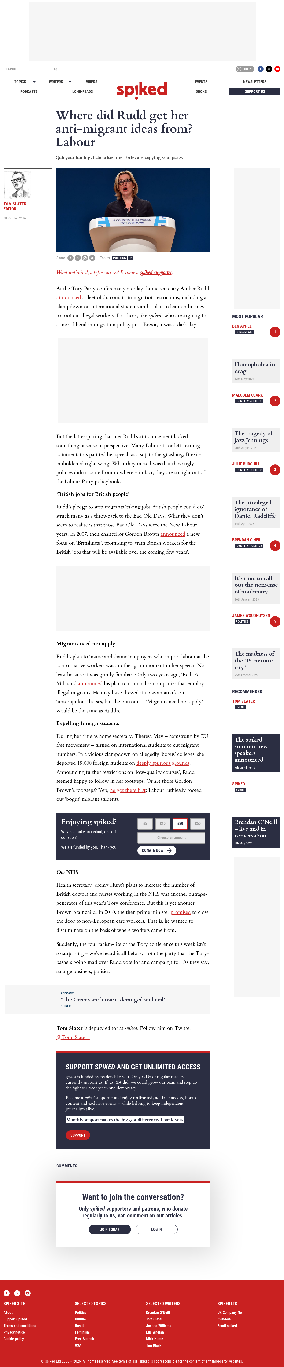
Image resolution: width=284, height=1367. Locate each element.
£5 (145, 823)
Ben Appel (242, 326)
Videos (91, 82)
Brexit (79, 1325)
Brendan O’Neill (158, 1312)
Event (240, 707)
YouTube (277, 69)
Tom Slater (243, 701)
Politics (119, 258)
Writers (56, 82)
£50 (198, 823)
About (8, 1312)
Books (201, 91)
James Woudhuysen (251, 615)
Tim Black (153, 1345)
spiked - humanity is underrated (142, 91)
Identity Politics (249, 401)
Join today (109, 1229)
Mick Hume (154, 1339)
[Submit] (55, 69)
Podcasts (29, 91)
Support (77, 1135)
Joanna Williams (158, 1325)
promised (181, 912)
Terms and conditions (20, 1325)
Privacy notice (14, 1332)
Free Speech (84, 1339)
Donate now (152, 850)
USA (78, 1345)
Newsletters (254, 82)
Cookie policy (14, 1339)
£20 (180, 823)
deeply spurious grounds (162, 763)
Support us (255, 91)
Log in (244, 69)
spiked (238, 783)
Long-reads (82, 91)
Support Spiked (15, 1319)
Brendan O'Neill (247, 539)
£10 (163, 823)
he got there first (128, 790)
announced (68, 297)
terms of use (128, 1361)
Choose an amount (171, 837)
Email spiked (227, 1325)
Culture (80, 1319)
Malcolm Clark (247, 395)
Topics (20, 82)
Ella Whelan (155, 1332)
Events (201, 82)
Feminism (82, 1332)
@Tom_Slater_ (73, 1037)
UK (131, 258)
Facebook (261, 69)
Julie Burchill (246, 463)
